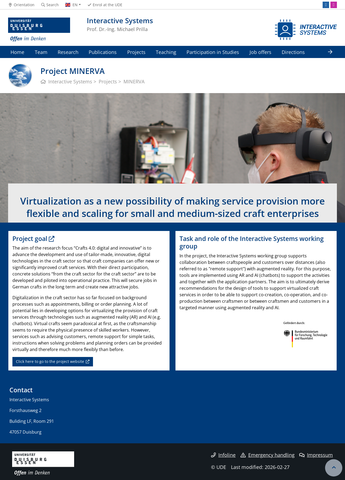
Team (41, 52)
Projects (136, 52)
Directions (293, 52)
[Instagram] (333, 5)
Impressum (316, 455)
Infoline (223, 455)
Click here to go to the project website (50, 361)
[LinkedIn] (326, 5)
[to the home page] (39, 30)
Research (68, 52)
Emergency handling (267, 455)
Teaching (166, 52)
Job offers (260, 52)
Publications (103, 52)
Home (17, 52)
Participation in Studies (213, 52)
